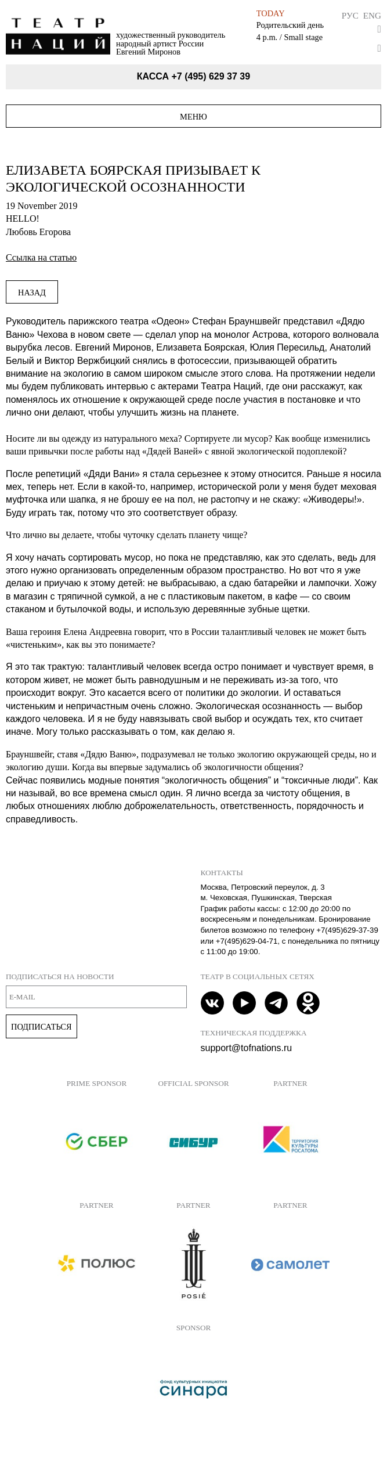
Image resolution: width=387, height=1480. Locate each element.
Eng (372, 15)
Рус (350, 15)
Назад (32, 292)
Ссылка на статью (41, 257)
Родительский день (290, 25)
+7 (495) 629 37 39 (210, 76)
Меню (193, 116)
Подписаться (41, 1026)
